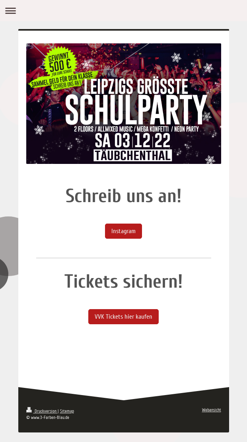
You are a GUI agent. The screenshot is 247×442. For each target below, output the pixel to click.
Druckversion (42, 411)
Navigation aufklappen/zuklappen (123, 10)
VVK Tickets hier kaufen (123, 317)
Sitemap (67, 411)
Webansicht (211, 410)
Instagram (123, 231)
